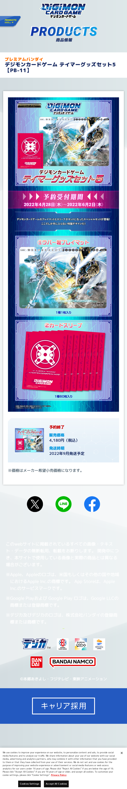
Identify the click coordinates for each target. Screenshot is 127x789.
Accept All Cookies (56, 783)
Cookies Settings (93, 642)
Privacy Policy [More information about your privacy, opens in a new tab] (59, 775)
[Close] (121, 753)
